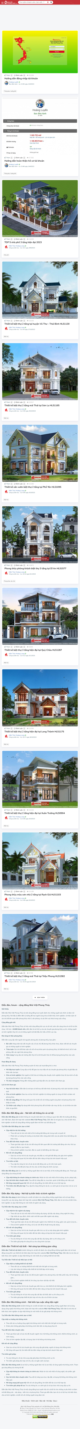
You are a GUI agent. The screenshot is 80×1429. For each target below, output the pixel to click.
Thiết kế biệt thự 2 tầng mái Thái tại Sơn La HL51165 (31, 405)
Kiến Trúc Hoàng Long (16, 246)
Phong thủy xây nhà (9, 581)
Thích (7, 75)
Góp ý (55, 1401)
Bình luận (18, 75)
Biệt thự (6, 336)
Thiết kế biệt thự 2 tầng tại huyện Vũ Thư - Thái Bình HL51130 (37, 323)
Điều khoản (26, 1401)
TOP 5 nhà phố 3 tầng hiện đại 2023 (23, 242)
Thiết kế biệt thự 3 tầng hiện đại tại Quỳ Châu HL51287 (33, 650)
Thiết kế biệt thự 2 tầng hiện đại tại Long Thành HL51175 (34, 731)
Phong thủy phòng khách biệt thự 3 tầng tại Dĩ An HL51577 (35, 568)
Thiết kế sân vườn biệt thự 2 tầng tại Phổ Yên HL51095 (32, 487)
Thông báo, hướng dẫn (10, 91)
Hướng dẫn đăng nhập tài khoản (21, 78)
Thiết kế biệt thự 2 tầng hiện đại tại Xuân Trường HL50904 (34, 813)
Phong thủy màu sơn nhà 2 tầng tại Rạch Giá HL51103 (32, 894)
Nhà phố (6, 255)
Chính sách (34, 1401)
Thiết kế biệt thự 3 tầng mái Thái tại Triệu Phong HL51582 (34, 976)
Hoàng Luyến (13, 82)
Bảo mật (42, 1401)
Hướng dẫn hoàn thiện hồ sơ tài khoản (24, 160)
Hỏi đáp (49, 1401)
